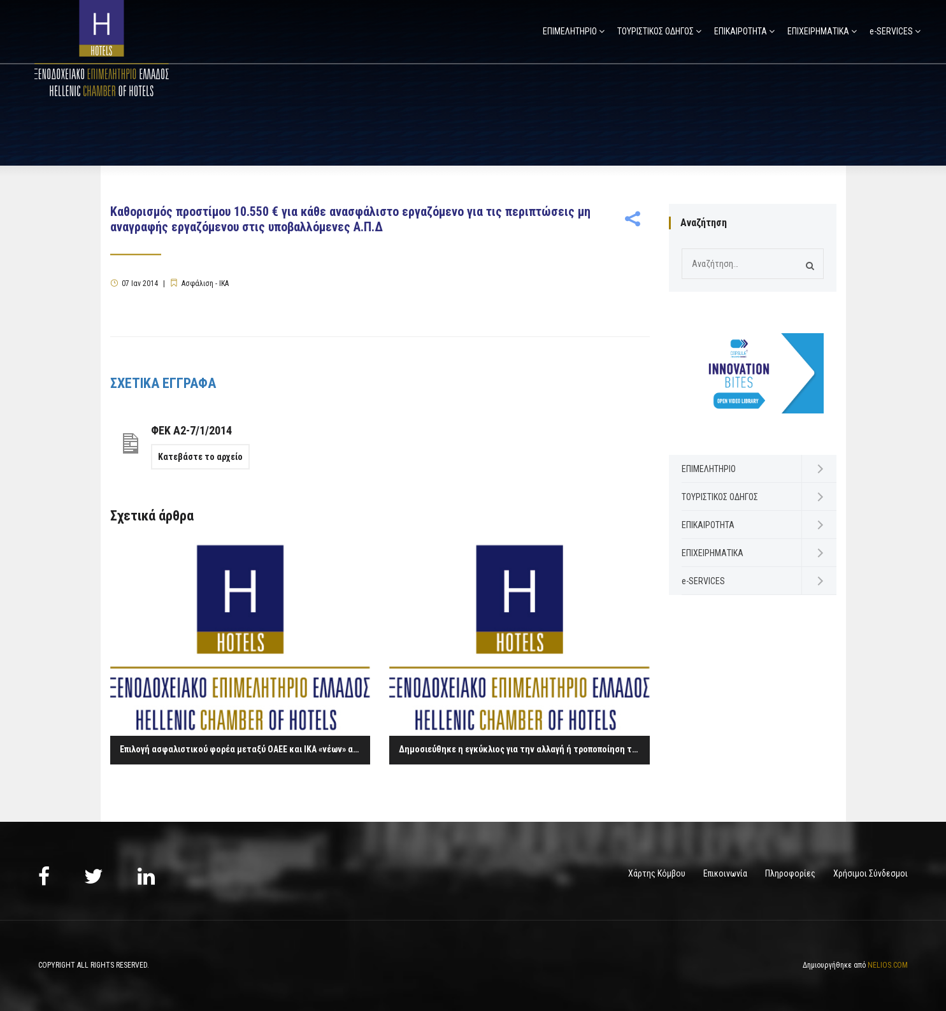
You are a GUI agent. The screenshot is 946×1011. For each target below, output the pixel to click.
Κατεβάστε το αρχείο (200, 457)
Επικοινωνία (725, 873)
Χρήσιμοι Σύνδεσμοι (870, 873)
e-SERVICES (891, 31)
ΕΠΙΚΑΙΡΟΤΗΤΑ (740, 31)
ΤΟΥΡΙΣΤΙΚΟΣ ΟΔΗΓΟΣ (655, 31)
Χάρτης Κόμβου (656, 873)
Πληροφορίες (790, 873)
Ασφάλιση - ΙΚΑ (205, 283)
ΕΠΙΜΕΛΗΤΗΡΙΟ (570, 31)
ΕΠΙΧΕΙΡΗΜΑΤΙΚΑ (818, 31)
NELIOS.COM (888, 965)
